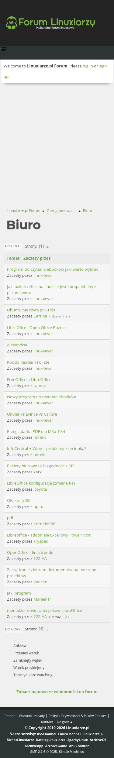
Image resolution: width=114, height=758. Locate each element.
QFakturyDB (18, 500)
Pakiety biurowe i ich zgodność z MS (40, 465)
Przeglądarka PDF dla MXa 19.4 (36, 431)
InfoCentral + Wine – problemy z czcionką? (46, 448)
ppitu (38, 506)
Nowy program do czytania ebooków (41, 397)
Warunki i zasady (31, 715)
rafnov (39, 385)
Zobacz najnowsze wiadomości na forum (57, 692)
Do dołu (13, 246)
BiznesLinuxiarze (20, 739)
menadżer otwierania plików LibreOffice (44, 610)
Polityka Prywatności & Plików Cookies (78, 715)
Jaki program (19, 593)
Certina (40, 316)
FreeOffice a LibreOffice (29, 379)
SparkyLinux (77, 739)
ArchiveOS (98, 739)
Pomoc (10, 715)
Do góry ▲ (65, 721)
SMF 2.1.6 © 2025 (43, 751)
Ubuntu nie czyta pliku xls (31, 310)
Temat (13, 258)
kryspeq (40, 541)
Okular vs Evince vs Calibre (32, 414)
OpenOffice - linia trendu (30, 552)
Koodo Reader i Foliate (28, 362)
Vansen (40, 582)
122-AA (40, 558)
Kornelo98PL (45, 523)
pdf (10, 517)
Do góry (12, 629)
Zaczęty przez (36, 258)
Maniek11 (42, 599)
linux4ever (43, 275)
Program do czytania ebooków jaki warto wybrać (52, 269)
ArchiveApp (34, 745)
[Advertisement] (57, 143)
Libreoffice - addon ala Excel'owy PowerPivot (49, 535)
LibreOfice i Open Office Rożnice (37, 327)
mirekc (39, 437)
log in (88, 66)
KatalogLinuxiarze (51, 739)
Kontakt (47, 721)
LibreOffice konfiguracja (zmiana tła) (41, 483)
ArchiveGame (56, 745)
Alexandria (17, 345)
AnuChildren (79, 745)
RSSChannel (46, 734)
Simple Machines (71, 751)
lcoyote (40, 489)
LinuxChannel (69, 734)
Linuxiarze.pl (93, 734)
